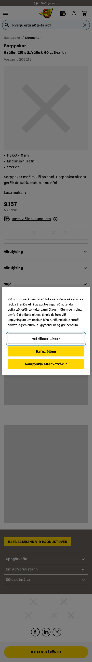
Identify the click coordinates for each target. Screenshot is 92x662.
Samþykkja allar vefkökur (46, 364)
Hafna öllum (46, 351)
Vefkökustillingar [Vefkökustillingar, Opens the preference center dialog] (46, 339)
